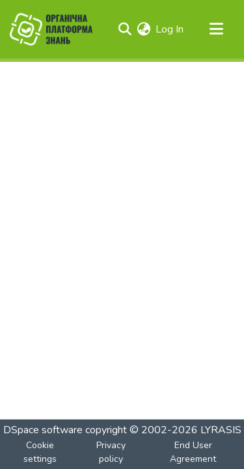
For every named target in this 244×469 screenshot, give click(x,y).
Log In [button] (170, 29)
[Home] (51, 29)
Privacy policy (111, 452)
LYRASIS (220, 430)
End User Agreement (193, 452)
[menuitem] (143, 29)
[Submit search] (124, 29)
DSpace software (43, 430)
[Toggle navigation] (216, 29)
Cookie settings (40, 452)
